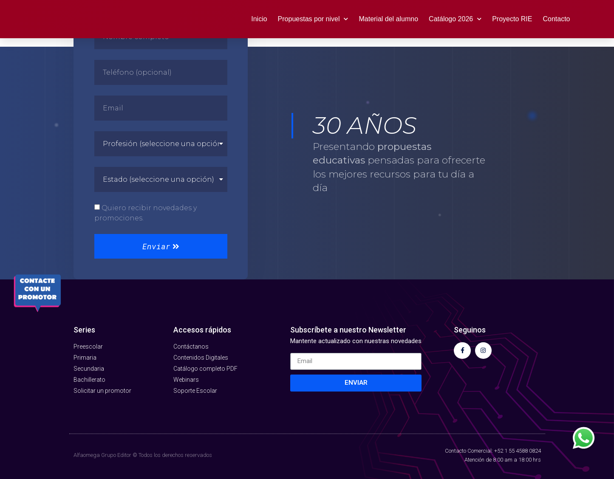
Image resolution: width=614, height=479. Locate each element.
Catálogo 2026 (455, 18)
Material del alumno (388, 19)
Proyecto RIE (512, 19)
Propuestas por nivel (313, 18)
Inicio (259, 19)
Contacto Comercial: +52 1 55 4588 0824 (493, 451)
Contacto (556, 19)
